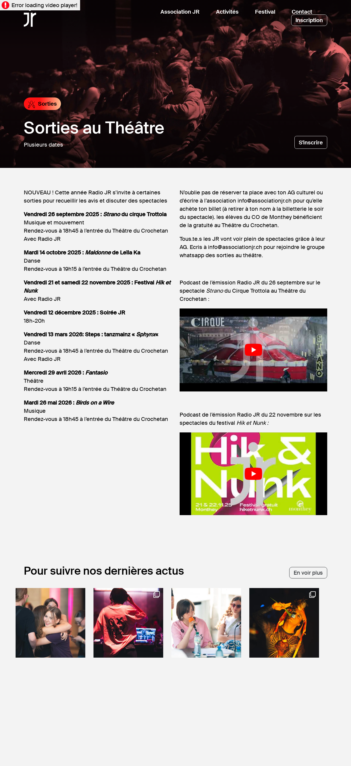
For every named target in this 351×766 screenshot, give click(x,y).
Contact (302, 11)
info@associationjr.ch (265, 200)
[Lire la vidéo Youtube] (253, 349)
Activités (227, 11)
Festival (265, 11)
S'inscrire (311, 142)
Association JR (180, 11)
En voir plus (308, 572)
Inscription (309, 20)
